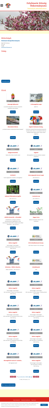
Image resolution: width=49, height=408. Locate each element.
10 (29, 376)
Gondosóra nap (36, 196)
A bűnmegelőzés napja (36, 104)
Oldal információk (16, 400)
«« (12, 377)
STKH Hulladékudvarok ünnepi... (36, 243)
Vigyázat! (36, 152)
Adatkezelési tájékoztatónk (24, 406)
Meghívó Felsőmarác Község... (36, 127)
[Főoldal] (8, 5)
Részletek (13, 112)
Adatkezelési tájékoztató (25, 400)
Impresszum (33, 400)
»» (37, 377)
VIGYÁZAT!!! (13, 175)
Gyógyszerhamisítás (13, 152)
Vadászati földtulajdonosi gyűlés (13, 196)
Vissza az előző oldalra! (9, 385)
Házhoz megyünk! (13, 243)
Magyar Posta (36, 217)
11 (31, 376)
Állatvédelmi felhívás (13, 127)
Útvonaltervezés (5, 81)
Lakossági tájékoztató (12, 104)
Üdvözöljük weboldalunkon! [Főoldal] (29, 6)
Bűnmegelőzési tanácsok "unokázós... (13, 360)
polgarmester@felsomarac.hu (6, 47)
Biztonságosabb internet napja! (36, 175)
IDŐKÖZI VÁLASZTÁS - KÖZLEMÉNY (13, 217)
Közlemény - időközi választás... (13, 267)
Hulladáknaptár (36, 267)
